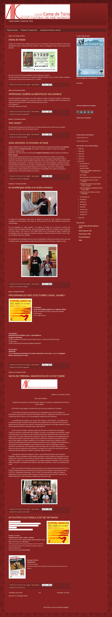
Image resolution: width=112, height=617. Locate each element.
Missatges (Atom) (22, 596)
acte (24, 587)
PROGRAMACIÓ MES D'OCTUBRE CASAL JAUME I (37, 295)
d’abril (82, 207)
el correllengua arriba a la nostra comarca (30, 187)
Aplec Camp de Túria (85, 231)
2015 (80, 151)
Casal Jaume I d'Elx (85, 234)
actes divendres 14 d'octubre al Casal (28, 142)
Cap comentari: (35, 84)
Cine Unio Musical (84, 237)
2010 (80, 218)
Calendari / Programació (29, 30)
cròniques (25, 286)
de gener (83, 214)
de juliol (82, 199)
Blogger (66, 607)
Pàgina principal (12, 30)
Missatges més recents (15, 592)
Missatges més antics (63, 592)
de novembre (84, 163)
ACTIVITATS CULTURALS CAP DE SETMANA (33, 517)
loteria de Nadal (17, 39)
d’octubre (83, 166)
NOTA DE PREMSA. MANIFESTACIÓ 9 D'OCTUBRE (37, 376)
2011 (80, 161)
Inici (40, 592)
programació (26, 114)
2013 (80, 156)
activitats (25, 137)
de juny (82, 202)
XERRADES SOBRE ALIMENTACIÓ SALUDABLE (35, 94)
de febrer (83, 212)
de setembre (84, 197)
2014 (80, 153)
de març (82, 209)
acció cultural (26, 511)
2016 (80, 148)
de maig (82, 204)
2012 (80, 159)
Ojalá (80, 240)
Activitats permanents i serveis (50, 30)
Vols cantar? (15, 123)
